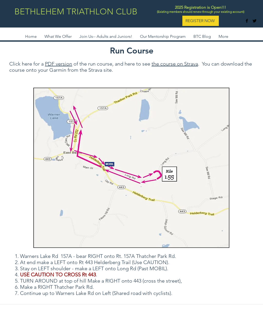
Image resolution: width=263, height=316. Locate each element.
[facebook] (246, 20)
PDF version (58, 64)
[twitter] (254, 20)
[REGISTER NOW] (200, 21)
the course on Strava (175, 64)
